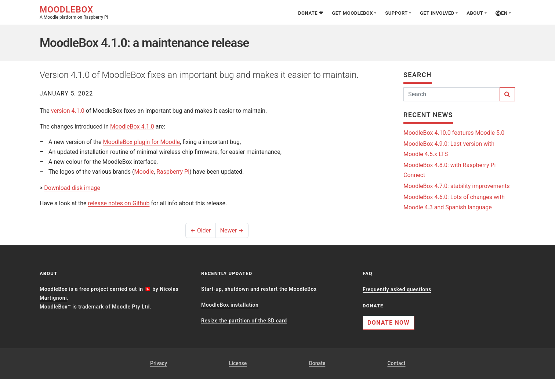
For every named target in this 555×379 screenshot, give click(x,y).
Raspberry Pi (172, 171)
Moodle (144, 171)
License (238, 363)
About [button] (475, 13)
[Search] (451, 94)
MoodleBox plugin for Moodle (141, 141)
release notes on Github (118, 203)
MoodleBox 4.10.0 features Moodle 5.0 (453, 132)
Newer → (232, 230)
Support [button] (396, 13)
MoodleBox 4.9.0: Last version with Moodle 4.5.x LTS (448, 148)
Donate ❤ (310, 13)
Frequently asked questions (397, 289)
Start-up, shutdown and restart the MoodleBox (259, 289)
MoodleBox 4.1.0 (132, 126)
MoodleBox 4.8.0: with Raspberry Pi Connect (449, 170)
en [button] (502, 13)
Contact (396, 363)
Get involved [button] (437, 13)
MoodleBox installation (229, 305)
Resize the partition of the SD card (244, 321)
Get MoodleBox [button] (352, 13)
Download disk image (72, 187)
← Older (200, 230)
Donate (317, 363)
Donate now (388, 322)
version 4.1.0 (67, 110)
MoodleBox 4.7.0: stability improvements (456, 186)
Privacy (158, 363)
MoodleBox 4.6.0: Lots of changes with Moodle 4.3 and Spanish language (454, 202)
